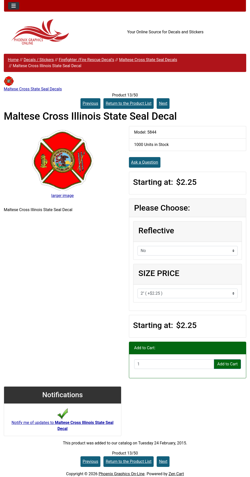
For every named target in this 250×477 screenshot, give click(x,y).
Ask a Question (144, 162)
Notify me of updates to (63, 421)
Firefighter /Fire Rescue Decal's (86, 59)
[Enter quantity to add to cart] (174, 364)
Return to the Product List (128, 103)
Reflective (156, 230)
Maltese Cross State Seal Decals (148, 59)
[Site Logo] (44, 32)
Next (163, 103)
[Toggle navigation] (13, 6)
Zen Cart (176, 473)
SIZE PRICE (158, 273)
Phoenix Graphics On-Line (122, 473)
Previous (90, 103)
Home (13, 59)
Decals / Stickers (38, 59)
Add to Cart (227, 364)
